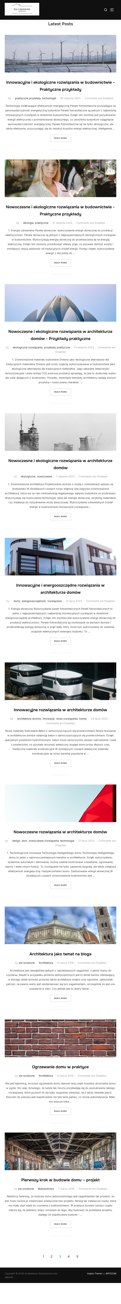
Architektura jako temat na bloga (60, 974)
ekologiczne (28, 483)
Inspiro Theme (94, 1294)
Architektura (46, 983)
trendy (83, 732)
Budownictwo (46, 1209)
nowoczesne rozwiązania (44, 861)
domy (17, 607)
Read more (62, 144)
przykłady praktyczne (57, 354)
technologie (49, 104)
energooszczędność (34, 607)
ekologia (28, 229)
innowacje (49, 732)
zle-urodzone (27, 983)
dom (24, 861)
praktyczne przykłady (28, 104)
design (16, 861)
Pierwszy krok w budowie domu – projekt (60, 1200)
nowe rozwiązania (67, 732)
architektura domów (29, 732)
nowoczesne (44, 483)
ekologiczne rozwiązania (28, 354)
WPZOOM (111, 1294)
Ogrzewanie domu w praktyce (60, 1087)
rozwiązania (54, 607)
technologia (67, 861)
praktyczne (41, 229)
